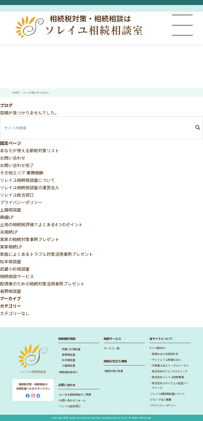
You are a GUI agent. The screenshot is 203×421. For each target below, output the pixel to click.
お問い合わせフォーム (72, 400)
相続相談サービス (17, 276)
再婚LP (6, 217)
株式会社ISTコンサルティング (170, 371)
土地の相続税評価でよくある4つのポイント (41, 224)
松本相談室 (10, 261)
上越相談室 (10, 209)
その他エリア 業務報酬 (21, 172)
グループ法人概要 (160, 399)
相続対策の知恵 (114, 371)
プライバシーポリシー (21, 202)
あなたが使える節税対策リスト (29, 150)
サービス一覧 (111, 348)
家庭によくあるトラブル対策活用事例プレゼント (46, 254)
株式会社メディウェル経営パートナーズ (170, 385)
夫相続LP (9, 232)
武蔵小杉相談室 (15, 269)
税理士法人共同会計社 (165, 354)
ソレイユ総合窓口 (17, 195)
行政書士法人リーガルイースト (170, 365)
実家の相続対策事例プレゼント (29, 239)
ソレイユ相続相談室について (27, 180)
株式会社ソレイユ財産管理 (168, 377)
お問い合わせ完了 (17, 165)
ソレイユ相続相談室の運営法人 (29, 187)
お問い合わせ (12, 158)
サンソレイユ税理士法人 (166, 360)
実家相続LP (11, 246)
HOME (15, 92)
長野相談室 (10, 291)
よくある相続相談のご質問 (75, 394)
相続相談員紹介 (68, 372)
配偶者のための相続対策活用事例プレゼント (42, 283)
